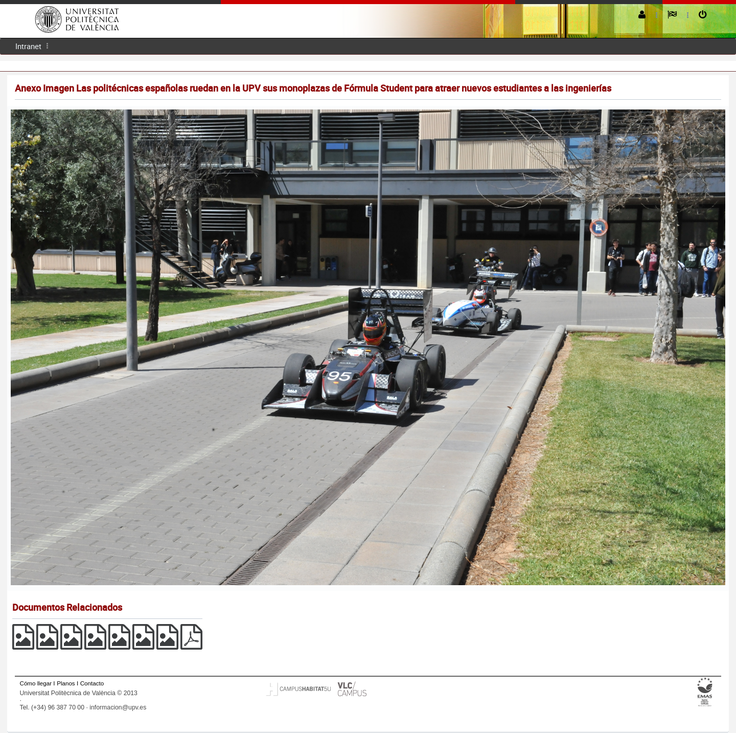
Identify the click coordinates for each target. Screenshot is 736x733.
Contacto (92, 683)
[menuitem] (28, 46)
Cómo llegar (36, 683)
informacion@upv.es (117, 707)
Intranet (28, 46)
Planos (66, 683)
